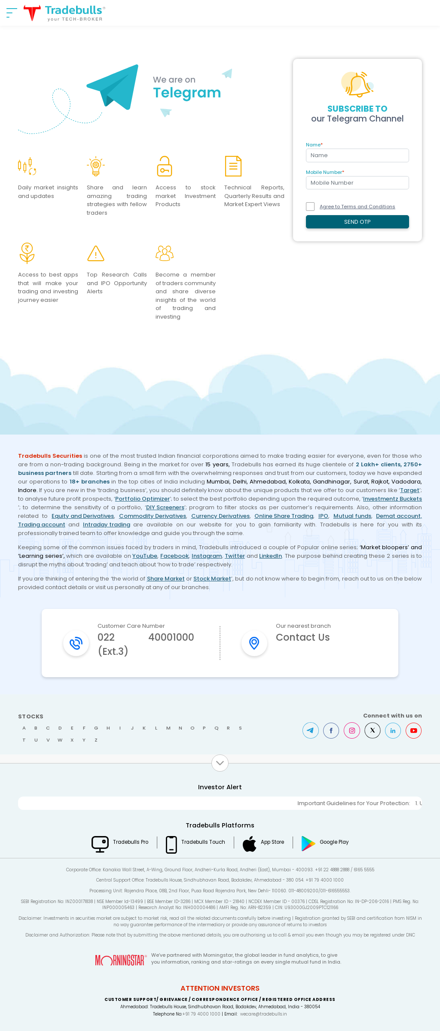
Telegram (310, 730)
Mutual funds (352, 516)
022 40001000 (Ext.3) (146, 644)
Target (409, 490)
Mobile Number (325, 172)
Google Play (334, 842)
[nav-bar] (11, 13)
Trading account (41, 524)
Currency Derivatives (220, 516)
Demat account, (399, 516)
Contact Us (303, 637)
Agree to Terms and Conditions (357, 206)
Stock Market (212, 579)
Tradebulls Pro (130, 842)
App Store (272, 842)
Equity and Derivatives (83, 516)
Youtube (414, 730)
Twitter (235, 556)
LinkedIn (270, 556)
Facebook (174, 556)
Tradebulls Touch (203, 842)
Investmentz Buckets (392, 499)
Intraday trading (106, 524)
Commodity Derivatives (152, 516)
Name (314, 144)
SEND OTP (357, 222)
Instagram (207, 556)
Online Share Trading (283, 516)
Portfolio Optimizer (142, 499)
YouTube (144, 556)
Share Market (166, 579)
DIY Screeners (165, 507)
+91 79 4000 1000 (201, 1014)
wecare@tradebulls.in (263, 1014)
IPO (323, 516)
